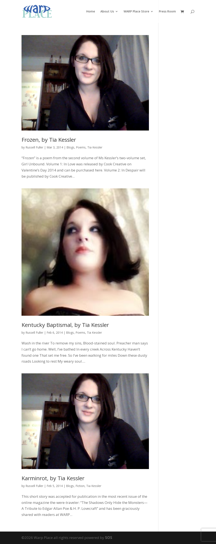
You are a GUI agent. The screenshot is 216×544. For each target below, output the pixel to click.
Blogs (70, 147)
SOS (108, 537)
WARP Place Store (136, 11)
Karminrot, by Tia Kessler (53, 478)
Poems (81, 147)
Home (90, 11)
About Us (107, 11)
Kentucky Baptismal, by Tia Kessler (65, 325)
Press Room (167, 11)
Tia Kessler (94, 147)
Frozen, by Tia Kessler (49, 139)
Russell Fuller (34, 147)
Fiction (80, 486)
